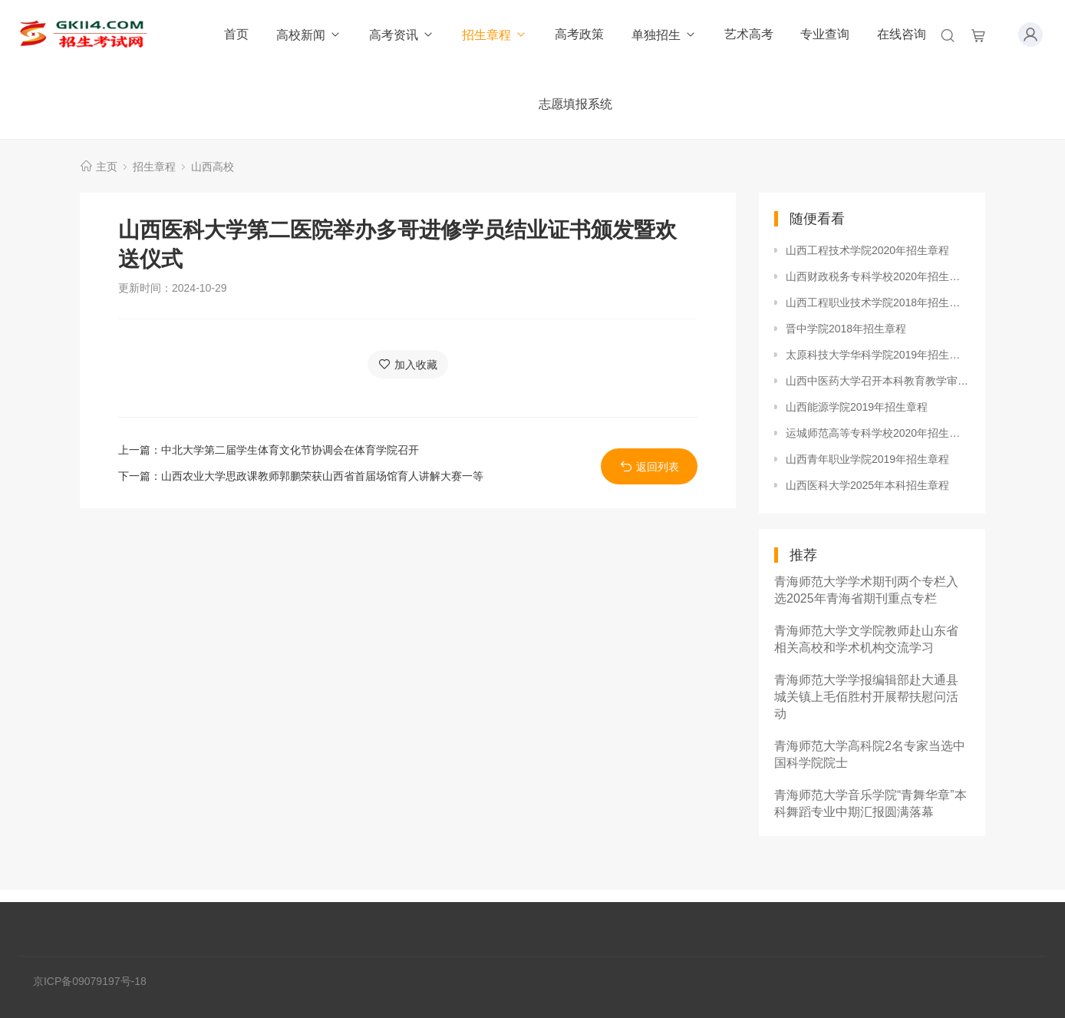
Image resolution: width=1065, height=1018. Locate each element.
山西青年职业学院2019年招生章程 (867, 459)
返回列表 (649, 466)
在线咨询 (901, 34)
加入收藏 (407, 364)
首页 (236, 34)
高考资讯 (401, 34)
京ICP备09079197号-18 (90, 981)
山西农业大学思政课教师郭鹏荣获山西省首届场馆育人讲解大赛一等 (322, 476)
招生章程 (494, 34)
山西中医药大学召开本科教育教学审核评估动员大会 (878, 381)
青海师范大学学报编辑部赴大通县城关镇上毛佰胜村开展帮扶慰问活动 (866, 696)
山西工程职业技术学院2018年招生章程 (878, 302)
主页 (106, 166)
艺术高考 (748, 34)
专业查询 (824, 34)
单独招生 (664, 34)
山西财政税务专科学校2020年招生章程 (878, 276)
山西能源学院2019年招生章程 (857, 407)
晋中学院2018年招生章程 (846, 328)
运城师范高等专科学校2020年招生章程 (878, 433)
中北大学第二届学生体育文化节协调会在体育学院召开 (290, 450)
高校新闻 (308, 34)
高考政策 (579, 34)
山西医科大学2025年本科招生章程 (867, 485)
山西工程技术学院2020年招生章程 (867, 250)
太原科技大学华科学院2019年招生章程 (878, 355)
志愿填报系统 (575, 104)
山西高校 (212, 166)
